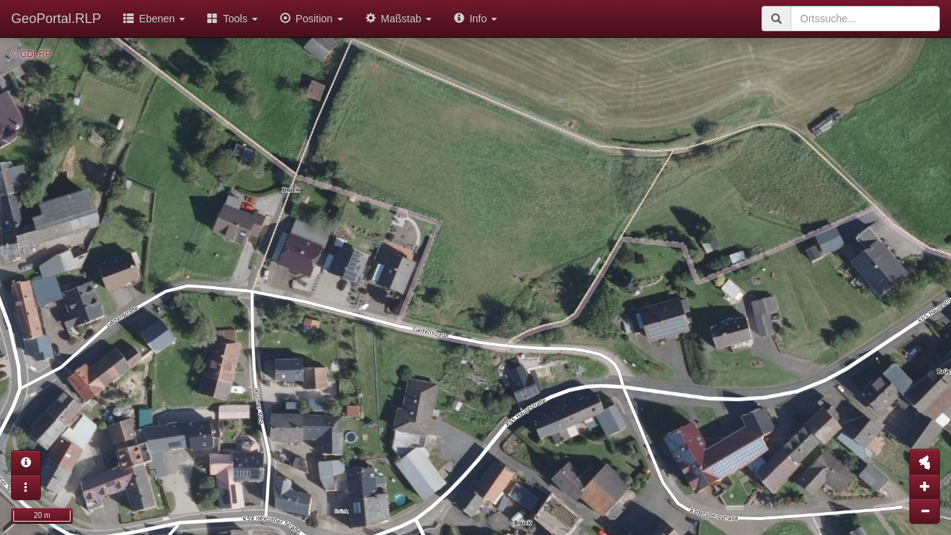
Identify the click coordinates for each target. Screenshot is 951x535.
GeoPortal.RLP (56, 18)
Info (475, 19)
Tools (232, 19)
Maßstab (399, 19)
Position (311, 19)
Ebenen (154, 19)
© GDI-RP (31, 54)
